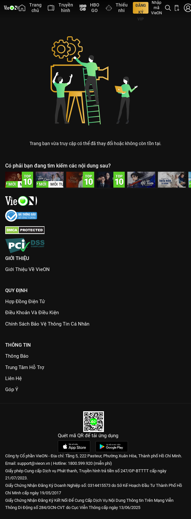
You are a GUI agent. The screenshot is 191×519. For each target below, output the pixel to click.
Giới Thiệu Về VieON (27, 269)
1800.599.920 (80, 463)
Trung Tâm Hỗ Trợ (24, 367)
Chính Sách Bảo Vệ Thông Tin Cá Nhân (47, 324)
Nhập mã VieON (156, 7)
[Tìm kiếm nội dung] (168, 8)
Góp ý (11, 389)
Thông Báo (17, 356)
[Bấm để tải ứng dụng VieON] (177, 8)
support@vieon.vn (33, 463)
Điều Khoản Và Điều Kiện (32, 312)
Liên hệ (13, 378)
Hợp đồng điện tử (25, 301)
